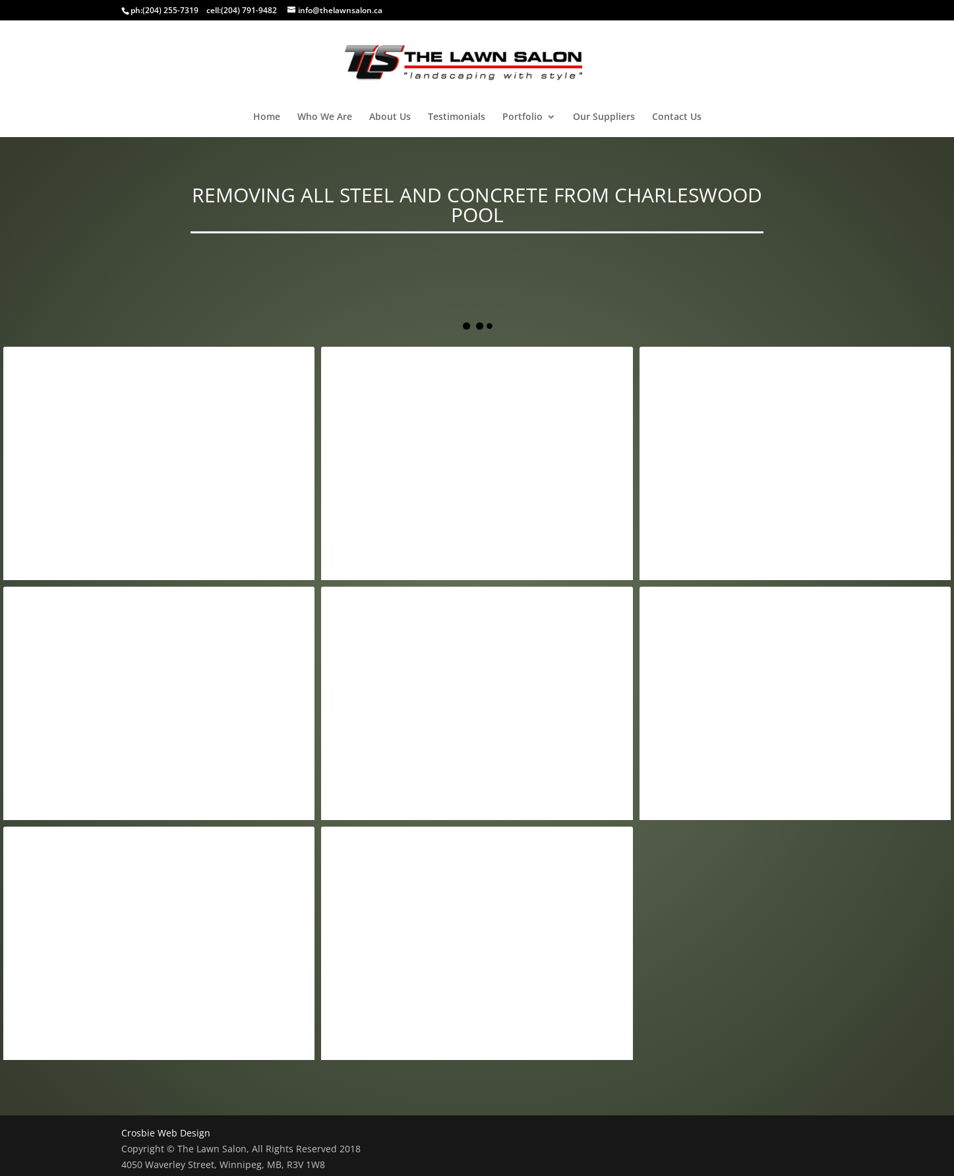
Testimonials (456, 117)
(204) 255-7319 (170, 10)
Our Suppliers (604, 117)
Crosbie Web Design (165, 1133)
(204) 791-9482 (249, 10)
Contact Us (676, 117)
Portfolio (522, 117)
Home (266, 117)
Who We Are (324, 117)
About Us (390, 117)
